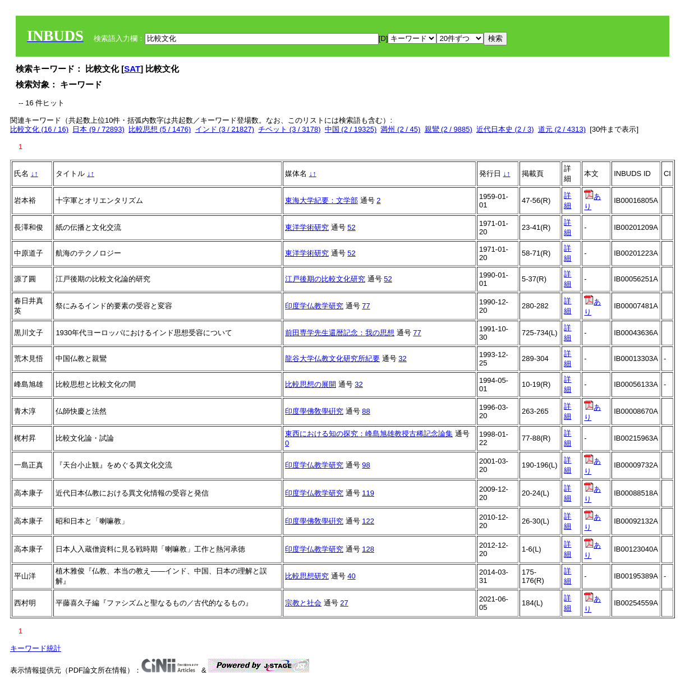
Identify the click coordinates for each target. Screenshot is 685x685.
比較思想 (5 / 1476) (159, 129)
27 (344, 603)
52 (351, 227)
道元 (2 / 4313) (562, 129)
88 (366, 411)
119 (368, 493)
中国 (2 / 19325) (351, 129)
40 (351, 576)
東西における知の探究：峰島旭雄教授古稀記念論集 (369, 433)
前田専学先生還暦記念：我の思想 (339, 332)
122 (368, 521)
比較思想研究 (307, 576)
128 (368, 549)
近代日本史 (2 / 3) (505, 129)
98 (366, 465)
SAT (132, 68)
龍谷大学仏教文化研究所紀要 (332, 358)
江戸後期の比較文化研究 (325, 279)
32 (402, 358)
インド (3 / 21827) (225, 129)
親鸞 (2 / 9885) (448, 129)
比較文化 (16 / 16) (39, 129)
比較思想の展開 (310, 384)
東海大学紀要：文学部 (321, 200)
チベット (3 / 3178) (289, 129)
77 (366, 306)
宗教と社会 (303, 603)
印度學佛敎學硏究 (314, 411)
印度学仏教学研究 (314, 306)
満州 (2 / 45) (400, 129)
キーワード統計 (35, 648)
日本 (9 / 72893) (98, 129)
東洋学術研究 (307, 227)
